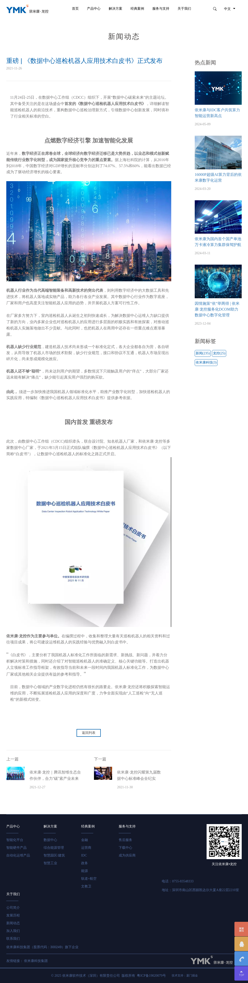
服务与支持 (160, 8)
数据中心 (50, 840)
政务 (84, 863)
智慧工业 (50, 863)
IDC (84, 855)
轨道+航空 (89, 878)
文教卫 (86, 886)
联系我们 (13, 938)
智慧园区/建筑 (54, 855)
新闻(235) (203, 353)
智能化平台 (14, 840)
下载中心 (125, 847)
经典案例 (137, 8)
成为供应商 (127, 855)
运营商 (86, 847)
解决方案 (115, 8)
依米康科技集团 (36, 961)
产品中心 (94, 8)
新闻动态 (13, 923)
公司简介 (13, 907)
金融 (84, 840)
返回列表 (88, 733)
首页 (75, 8)
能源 (84, 871)
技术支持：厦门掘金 (185, 975)
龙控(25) (219, 353)
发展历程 (13, 915)
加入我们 (13, 931)
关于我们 (184, 8)
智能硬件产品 (16, 847)
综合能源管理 (54, 847)
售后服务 (125, 840)
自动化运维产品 (18, 855)
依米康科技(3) (206, 362)
